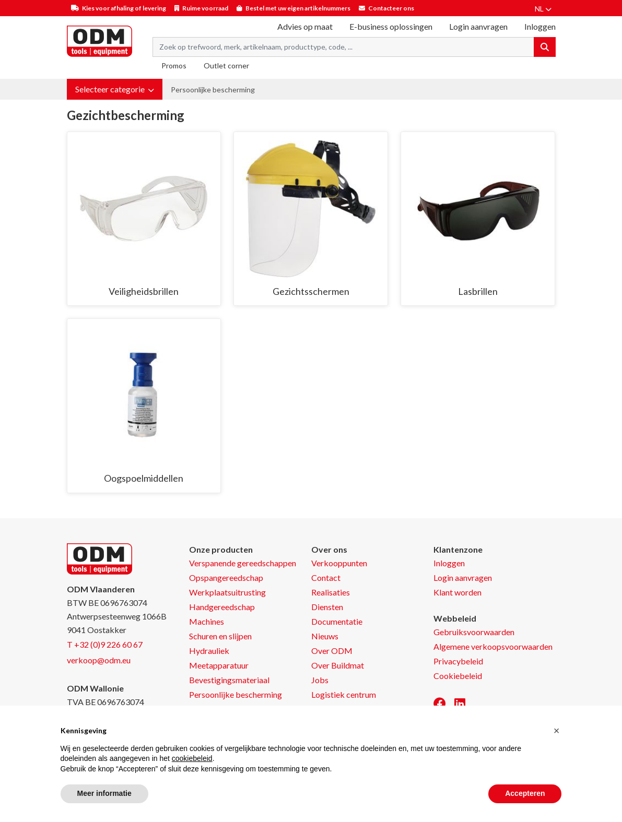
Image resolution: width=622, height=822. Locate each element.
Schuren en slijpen (220, 636)
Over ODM (332, 651)
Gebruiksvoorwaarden (473, 632)
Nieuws (324, 636)
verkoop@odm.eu (99, 660)
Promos (173, 65)
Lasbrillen (478, 291)
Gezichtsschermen (311, 291)
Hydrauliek (209, 651)
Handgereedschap (222, 607)
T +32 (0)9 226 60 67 (105, 644)
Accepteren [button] (525, 793)
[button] (114, 89)
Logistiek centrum (343, 694)
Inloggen (449, 563)
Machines (206, 621)
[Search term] (343, 47)
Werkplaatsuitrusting (227, 592)
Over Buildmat (337, 665)
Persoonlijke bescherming (213, 89)
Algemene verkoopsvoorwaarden (493, 646)
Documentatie (336, 621)
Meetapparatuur (219, 665)
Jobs (319, 680)
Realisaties (330, 592)
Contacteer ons (391, 8)
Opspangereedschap (226, 577)
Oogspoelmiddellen (143, 478)
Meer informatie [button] (104, 793)
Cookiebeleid (457, 676)
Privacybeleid (458, 661)
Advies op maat (305, 26)
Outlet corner (226, 65)
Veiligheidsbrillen (144, 291)
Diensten (327, 607)
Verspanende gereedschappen (242, 563)
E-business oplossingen (390, 26)
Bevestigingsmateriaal (229, 680)
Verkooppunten (339, 563)
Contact (326, 577)
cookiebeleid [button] (192, 758)
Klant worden (457, 592)
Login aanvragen (478, 26)
